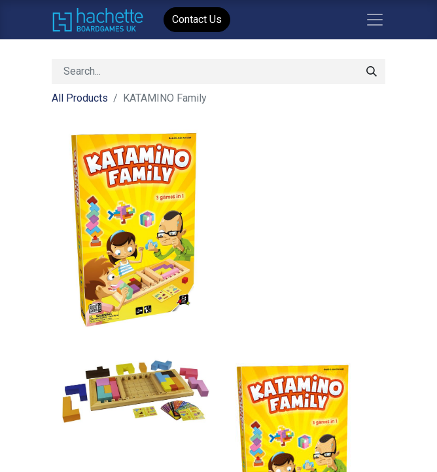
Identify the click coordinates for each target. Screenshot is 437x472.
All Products (80, 98)
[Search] (371, 71)
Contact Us (197, 19)
